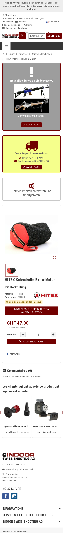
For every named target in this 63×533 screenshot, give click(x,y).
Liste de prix (9, 28)
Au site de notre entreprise (16, 18)
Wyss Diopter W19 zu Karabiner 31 (46, 426)
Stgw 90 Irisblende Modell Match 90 (16, 426)
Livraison (7, 21)
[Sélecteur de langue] (53, 21)
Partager (13, 354)
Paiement (21, 21)
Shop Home (9, 15)
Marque (9, 294)
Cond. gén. (38, 18)
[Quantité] (38, 334)
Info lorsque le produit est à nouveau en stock (31, 311)
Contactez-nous (11, 25)
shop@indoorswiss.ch (22, 469)
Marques (23, 28)
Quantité (11, 334)
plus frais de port (18, 327)
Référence (10, 297)
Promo (28, 25)
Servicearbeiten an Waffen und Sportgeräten (31, 190)
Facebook (5, 496)
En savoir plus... (31, 124)
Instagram (14, 496)
